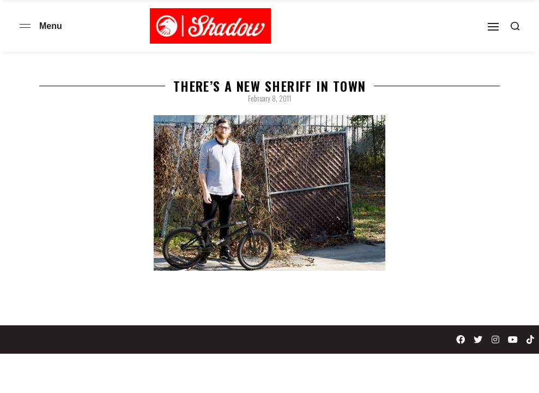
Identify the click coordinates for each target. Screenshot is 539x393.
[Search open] (515, 26)
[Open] (493, 26)
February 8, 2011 (269, 98)
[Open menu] (25, 25)
